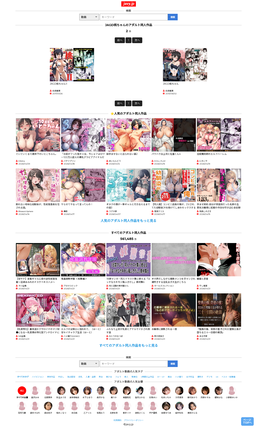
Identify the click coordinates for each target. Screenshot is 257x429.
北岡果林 (48, 392)
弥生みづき (61, 392)
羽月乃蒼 (22, 408)
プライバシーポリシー (134, 420)
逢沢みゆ (35, 392)
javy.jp (129, 3)
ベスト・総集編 (228, 377)
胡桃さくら (140, 408)
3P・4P (161, 377)
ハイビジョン (38, 377)
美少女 (109, 377)
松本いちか (166, 392)
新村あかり (192, 392)
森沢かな (100, 392)
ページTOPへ (247, 421)
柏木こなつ (61, 408)
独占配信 (71, 377)
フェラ (118, 377)
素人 (126, 377)
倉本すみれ (35, 408)
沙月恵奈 (179, 392)
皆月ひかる (140, 392)
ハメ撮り (179, 377)
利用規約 (117, 420)
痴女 (170, 377)
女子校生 (190, 377)
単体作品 (51, 377)
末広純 (74, 408)
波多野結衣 (74, 392)
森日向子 (48, 408)
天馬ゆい (153, 392)
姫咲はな (218, 392)
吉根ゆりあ (166, 408)
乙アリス (87, 408)
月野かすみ (205, 392)
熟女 (101, 377)
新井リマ (127, 408)
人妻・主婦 (91, 377)
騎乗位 (135, 377)
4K (217, 377)
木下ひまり (87, 392)
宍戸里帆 (153, 408)
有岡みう (100, 408)
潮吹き (200, 377)
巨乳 (80, 377)
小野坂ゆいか (232, 392)
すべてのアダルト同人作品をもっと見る (128, 345)
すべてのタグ (23, 377)
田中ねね (179, 408)
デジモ (209, 377)
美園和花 (127, 392)
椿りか (113, 392)
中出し (61, 377)
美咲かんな (192, 408)
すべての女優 (22, 392)
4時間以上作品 (147, 377)
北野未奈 (113, 408)
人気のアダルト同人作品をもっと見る (128, 220)
